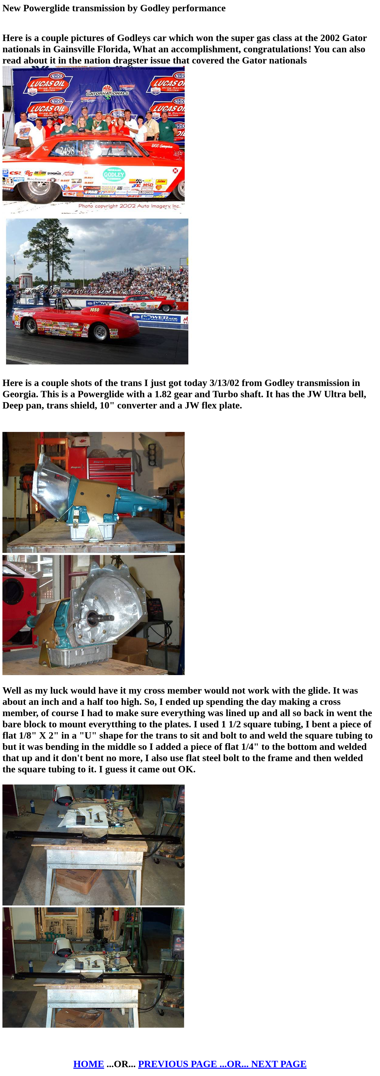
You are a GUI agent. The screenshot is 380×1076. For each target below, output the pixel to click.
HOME (88, 1063)
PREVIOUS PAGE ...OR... (194, 1063)
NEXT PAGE (279, 1063)
